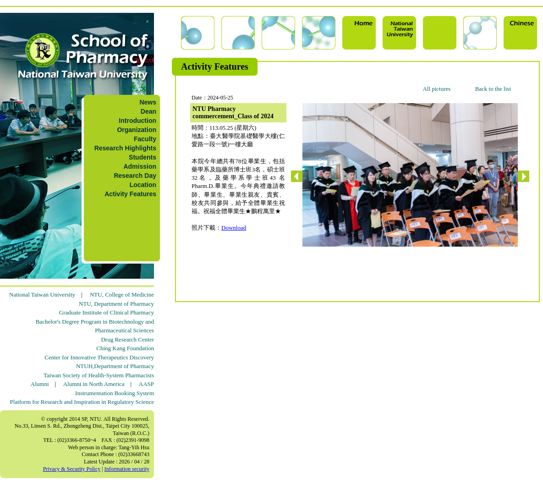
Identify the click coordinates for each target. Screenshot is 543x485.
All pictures (436, 88)
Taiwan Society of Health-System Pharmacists (99, 375)
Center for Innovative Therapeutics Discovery (99, 357)
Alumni (40, 383)
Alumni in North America (94, 383)
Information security (126, 469)
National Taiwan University (42, 294)
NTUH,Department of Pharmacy (115, 366)
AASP (146, 383)
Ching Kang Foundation (125, 348)
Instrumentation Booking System (114, 393)
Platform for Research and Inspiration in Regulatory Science (82, 401)
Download (233, 227)
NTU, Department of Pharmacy (116, 303)
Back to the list (493, 88)
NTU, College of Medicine (122, 294)
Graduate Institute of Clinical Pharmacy (106, 312)
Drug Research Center (127, 339)
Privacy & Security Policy (72, 469)
